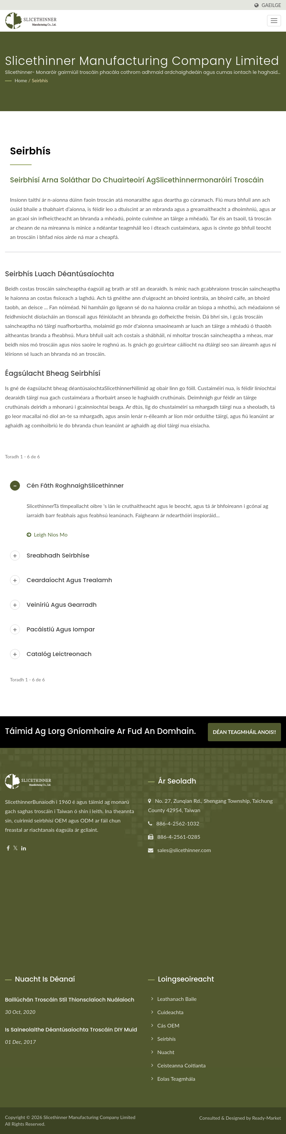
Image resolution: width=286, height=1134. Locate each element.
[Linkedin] (23, 848)
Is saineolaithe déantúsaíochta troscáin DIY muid (71, 1029)
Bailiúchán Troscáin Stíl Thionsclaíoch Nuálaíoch (69, 1000)
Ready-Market (266, 1118)
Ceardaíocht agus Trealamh (69, 580)
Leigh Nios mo (47, 534)
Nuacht (165, 1052)
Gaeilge (271, 5)
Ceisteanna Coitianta (181, 1065)
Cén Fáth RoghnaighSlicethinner (75, 485)
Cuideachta (170, 1012)
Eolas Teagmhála (176, 1078)
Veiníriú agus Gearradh (62, 604)
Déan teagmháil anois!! (244, 732)
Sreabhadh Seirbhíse (58, 555)
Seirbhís (40, 80)
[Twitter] (15, 848)
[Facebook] (8, 848)
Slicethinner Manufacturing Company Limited (89, 1117)
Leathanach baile (177, 999)
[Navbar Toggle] (274, 20)
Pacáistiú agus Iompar (61, 629)
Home (21, 80)
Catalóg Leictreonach (59, 654)
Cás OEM (168, 1025)
